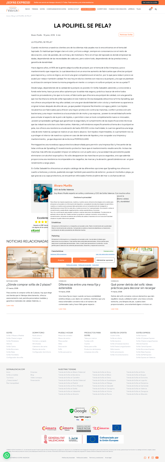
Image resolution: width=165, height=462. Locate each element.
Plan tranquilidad (12, 383)
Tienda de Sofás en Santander (137, 386)
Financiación (35, 380)
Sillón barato (115, 349)
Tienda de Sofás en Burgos (136, 375)
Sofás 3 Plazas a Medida (15, 336)
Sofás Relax (10, 352)
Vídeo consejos (36, 378)
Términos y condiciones (96, 457)
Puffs (60, 349)
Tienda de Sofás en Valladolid (69, 391)
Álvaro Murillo (36, 35)
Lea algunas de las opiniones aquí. (42, 227)
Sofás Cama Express (143, 347)
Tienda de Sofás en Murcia (102, 394)
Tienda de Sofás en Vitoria (102, 391)
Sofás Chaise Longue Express (147, 341)
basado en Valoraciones (42, 225)
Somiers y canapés (39, 341)
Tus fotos (10, 378)
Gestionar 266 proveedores (58, 254)
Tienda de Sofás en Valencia (136, 389)
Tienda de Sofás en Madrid (68, 383)
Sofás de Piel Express (143, 355)
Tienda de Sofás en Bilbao (101, 375)
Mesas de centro (64, 338)
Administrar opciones (105, 260)
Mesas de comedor (65, 336)
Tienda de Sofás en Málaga (102, 383)
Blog (13, 16)
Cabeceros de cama (39, 347)
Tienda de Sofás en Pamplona (137, 383)
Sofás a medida (12, 375)
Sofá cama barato (117, 352)
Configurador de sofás (14, 357)
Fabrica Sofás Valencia (20, 457)
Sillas (60, 344)
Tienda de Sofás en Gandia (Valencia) (72, 380)
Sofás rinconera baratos (119, 355)
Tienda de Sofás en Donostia (137, 378)
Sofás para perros (65, 352)
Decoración (62, 347)
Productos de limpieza (92, 349)
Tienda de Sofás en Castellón (69, 378)
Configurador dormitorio (41, 352)
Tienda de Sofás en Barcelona (69, 375)
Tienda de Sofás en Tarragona (103, 389)
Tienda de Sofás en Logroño (136, 380)
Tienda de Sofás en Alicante (68, 394)
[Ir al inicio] (12, 9)
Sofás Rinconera (12, 349)
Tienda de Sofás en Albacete (136, 394)
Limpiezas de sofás (91, 352)
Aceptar (61, 260)
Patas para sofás (90, 347)
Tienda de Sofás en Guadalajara (104, 380)
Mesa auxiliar (63, 341)
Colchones (36, 338)
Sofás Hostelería (12, 355)
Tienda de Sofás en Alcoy (101, 372)
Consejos (62, 281)
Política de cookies (71, 265)
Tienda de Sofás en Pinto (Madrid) (70, 386)
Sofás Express (141, 336)
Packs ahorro (37, 336)
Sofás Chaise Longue (14, 338)
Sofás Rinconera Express (145, 349)
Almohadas (36, 344)
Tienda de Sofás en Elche (135, 372)
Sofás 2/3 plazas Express (145, 338)
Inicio (8, 16)
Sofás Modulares (12, 341)
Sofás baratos (115, 341)
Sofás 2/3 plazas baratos (119, 344)
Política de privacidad (84, 265)
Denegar (83, 260)
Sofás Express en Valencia (145, 357)
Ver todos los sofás (150, 2)
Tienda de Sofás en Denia (101, 378)
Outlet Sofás (115, 336)
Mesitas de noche (38, 349)
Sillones (9, 344)
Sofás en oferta (116, 338)
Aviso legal (95, 265)
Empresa (34, 372)
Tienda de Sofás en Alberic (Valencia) (71, 372)
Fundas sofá (88, 341)
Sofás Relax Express (143, 352)
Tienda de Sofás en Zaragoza (137, 391)
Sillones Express (142, 344)
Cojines (87, 344)
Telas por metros (90, 338)
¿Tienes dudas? (12, 380)
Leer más (10, 305)
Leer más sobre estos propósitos (105, 254)
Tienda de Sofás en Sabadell (102, 386)
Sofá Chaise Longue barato (120, 347)
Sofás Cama (11, 347)
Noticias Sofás (126, 35)
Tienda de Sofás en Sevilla (67, 389)
